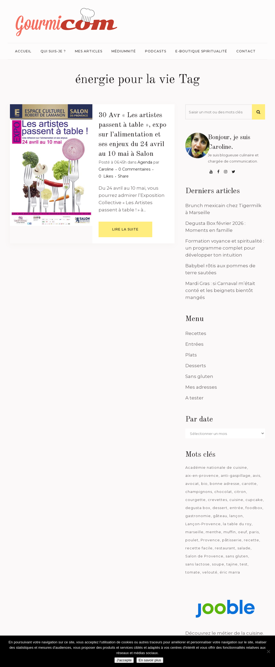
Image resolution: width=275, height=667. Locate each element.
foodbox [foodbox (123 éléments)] (253, 508)
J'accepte (124, 660)
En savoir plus (150, 660)
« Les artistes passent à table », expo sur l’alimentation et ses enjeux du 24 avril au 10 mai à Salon (133, 134)
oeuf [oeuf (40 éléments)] (242, 532)
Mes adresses (201, 387)
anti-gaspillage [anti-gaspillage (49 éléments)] (236, 475)
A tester (194, 398)
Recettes (195, 333)
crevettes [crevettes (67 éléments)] (217, 499)
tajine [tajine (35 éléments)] (232, 564)
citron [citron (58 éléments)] (240, 491)
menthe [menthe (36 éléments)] (213, 532)
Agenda (145, 162)
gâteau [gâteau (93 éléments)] (220, 516)
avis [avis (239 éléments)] (256, 475)
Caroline (106, 169)
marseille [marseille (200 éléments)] (194, 532)
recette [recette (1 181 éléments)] (251, 540)
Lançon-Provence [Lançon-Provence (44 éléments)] (203, 524)
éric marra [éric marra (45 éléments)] (230, 572)
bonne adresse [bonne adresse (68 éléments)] (225, 483)
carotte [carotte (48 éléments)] (249, 483)
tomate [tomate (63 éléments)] (192, 572)
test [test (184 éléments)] (244, 564)
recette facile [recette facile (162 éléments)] (199, 548)
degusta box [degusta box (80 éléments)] (197, 508)
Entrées (194, 344)
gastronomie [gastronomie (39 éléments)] (198, 516)
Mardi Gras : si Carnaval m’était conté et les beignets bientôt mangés (220, 290)
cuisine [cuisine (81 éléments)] (236, 499)
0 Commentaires (134, 169)
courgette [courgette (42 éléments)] (195, 499)
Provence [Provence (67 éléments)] (210, 540)
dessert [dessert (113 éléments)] (219, 508)
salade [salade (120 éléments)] (244, 548)
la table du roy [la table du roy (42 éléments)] (237, 524)
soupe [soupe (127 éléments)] (218, 564)
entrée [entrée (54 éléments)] (236, 508)
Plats (191, 355)
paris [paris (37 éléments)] (254, 532)
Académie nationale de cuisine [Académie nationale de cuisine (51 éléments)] (216, 467)
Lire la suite (125, 229)
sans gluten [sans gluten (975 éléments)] (237, 556)
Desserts (195, 365)
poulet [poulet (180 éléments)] (191, 540)
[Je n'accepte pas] (268, 651)
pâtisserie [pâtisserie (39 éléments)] (232, 540)
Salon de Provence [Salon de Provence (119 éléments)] (204, 556)
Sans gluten (199, 376)
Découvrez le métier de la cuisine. (224, 633)
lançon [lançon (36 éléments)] (236, 516)
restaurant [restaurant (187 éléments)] (225, 548)
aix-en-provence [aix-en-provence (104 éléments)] (202, 475)
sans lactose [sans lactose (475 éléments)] (197, 564)
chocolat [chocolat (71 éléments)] (223, 491)
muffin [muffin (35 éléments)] (229, 532)
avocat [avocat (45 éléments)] (192, 483)
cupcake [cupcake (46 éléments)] (254, 499)
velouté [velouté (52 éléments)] (210, 572)
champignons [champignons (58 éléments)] (198, 491)
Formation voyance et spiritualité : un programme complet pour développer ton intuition (224, 248)
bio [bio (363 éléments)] (204, 483)
